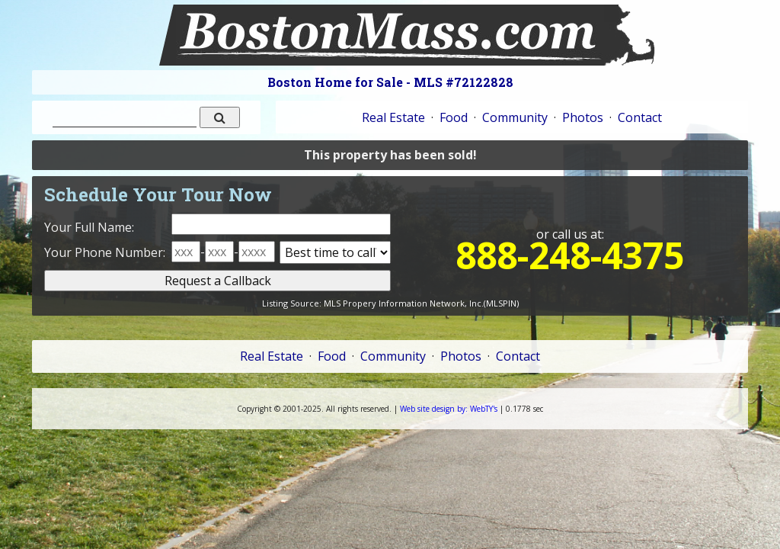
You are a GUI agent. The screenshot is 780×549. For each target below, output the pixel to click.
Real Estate (393, 117)
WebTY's (448, 408)
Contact (640, 117)
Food (454, 117)
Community (515, 117)
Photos (582, 117)
